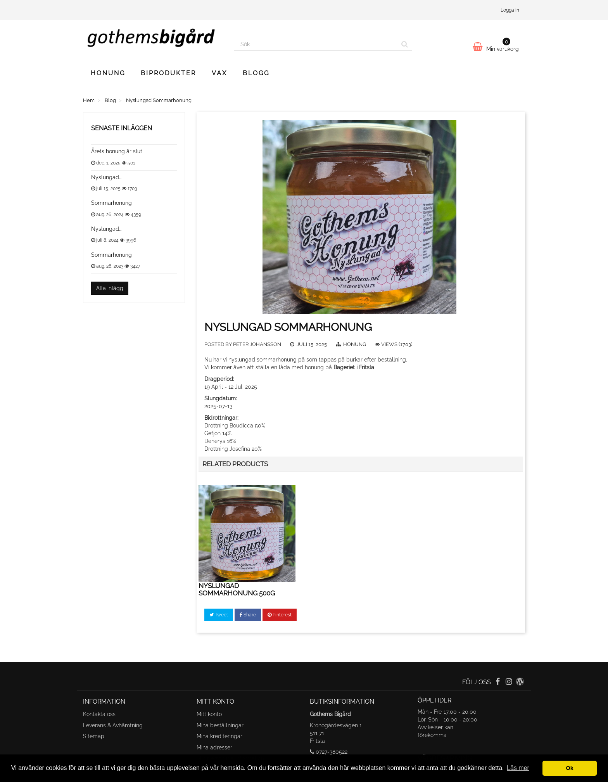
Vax (219, 73)
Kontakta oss (99, 714)
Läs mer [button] (518, 768)
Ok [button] (569, 768)
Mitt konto (209, 714)
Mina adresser (214, 747)
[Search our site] (316, 44)
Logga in (510, 10)
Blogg (256, 73)
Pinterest (280, 615)
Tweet (218, 615)
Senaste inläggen (121, 128)
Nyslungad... (107, 177)
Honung (108, 73)
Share (248, 615)
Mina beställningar (220, 725)
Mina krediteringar (219, 736)
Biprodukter (168, 73)
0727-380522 (331, 752)
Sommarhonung (111, 203)
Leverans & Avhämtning (113, 725)
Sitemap (93, 736)
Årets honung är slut (116, 151)
